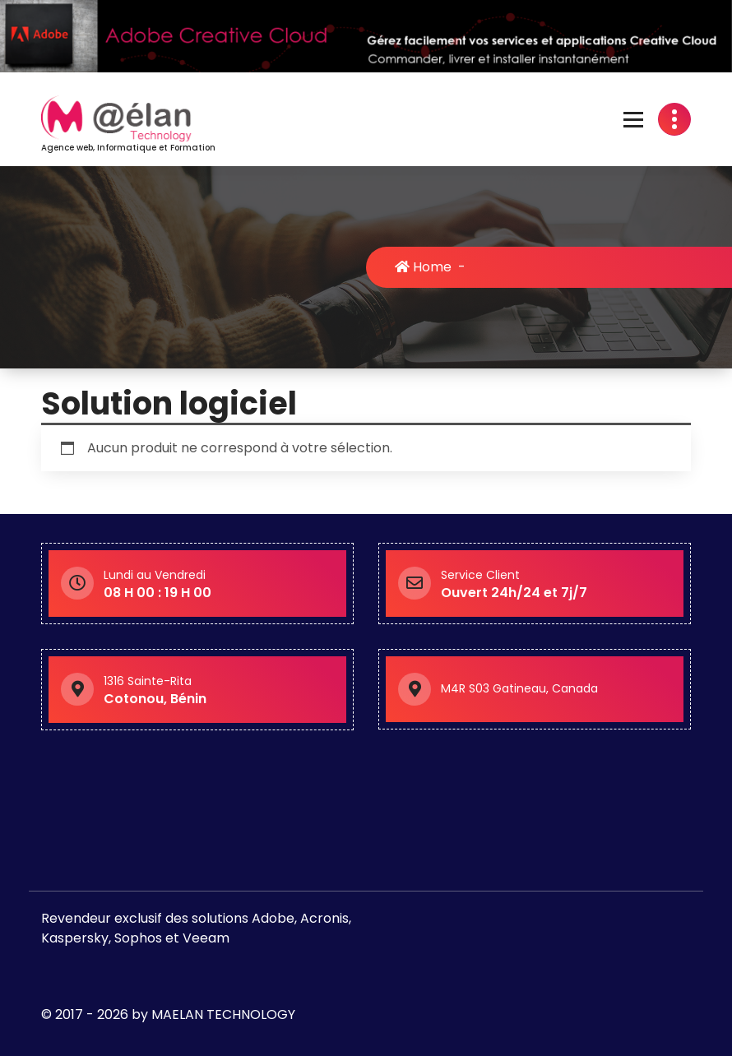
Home (424, 266)
